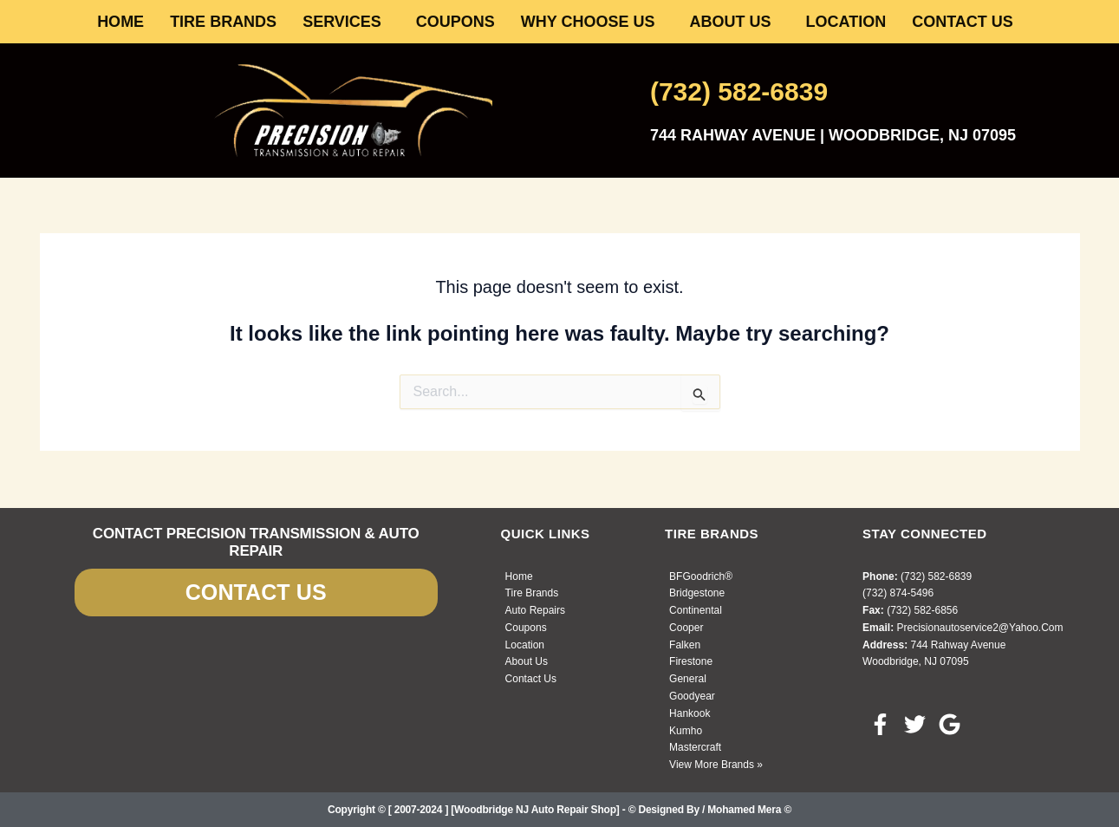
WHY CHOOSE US (588, 21)
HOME (120, 21)
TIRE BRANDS (223, 21)
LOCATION (846, 21)
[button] (346, 21)
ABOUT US (730, 21)
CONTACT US (962, 21)
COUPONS (455, 21)
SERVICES (342, 21)
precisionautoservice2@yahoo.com (979, 628)
